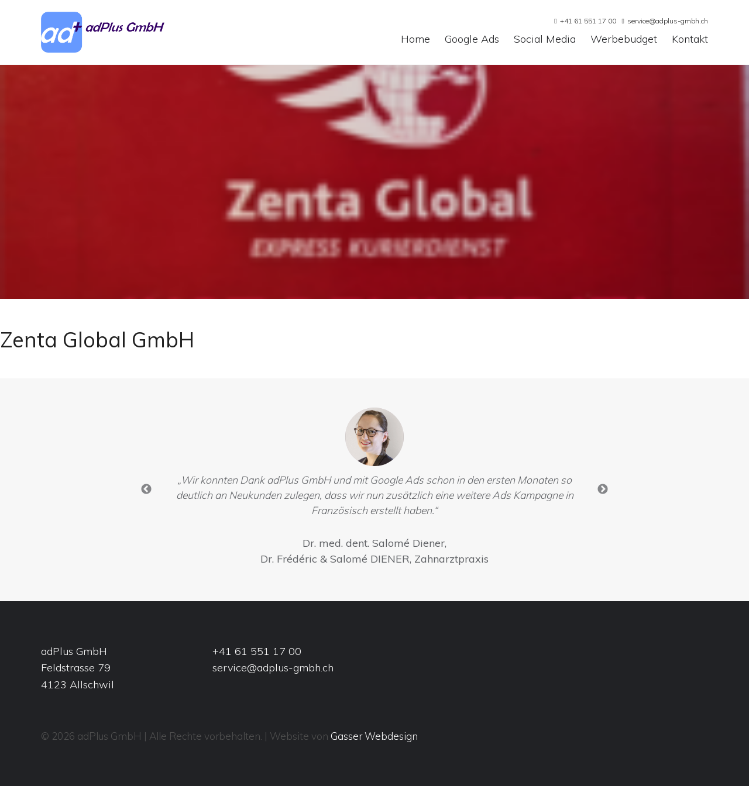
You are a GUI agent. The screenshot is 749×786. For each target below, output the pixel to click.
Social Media (545, 39)
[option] (374, 490)
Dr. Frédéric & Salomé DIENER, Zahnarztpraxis (374, 559)
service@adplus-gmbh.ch (667, 20)
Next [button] (603, 489)
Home (415, 39)
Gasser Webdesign (374, 736)
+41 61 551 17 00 (588, 20)
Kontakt (690, 39)
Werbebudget (623, 39)
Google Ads (472, 39)
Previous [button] (146, 489)
